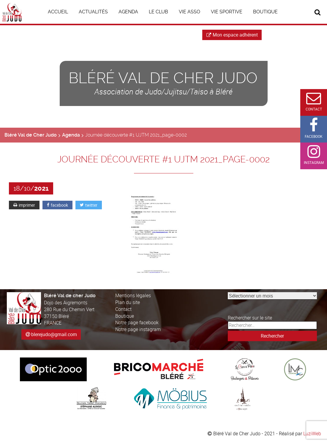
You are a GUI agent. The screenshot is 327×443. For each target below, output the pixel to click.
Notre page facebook (137, 322)
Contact (123, 309)
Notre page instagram (138, 329)
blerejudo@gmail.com (54, 334)
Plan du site (127, 302)
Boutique (124, 316)
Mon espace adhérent (232, 34)
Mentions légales (133, 295)
